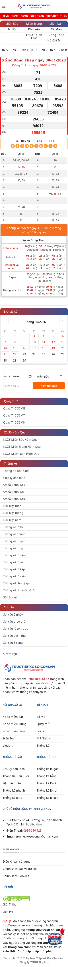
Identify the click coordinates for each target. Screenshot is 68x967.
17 (34, 348)
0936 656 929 (32, 830)
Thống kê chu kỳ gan (17, 583)
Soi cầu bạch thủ (14, 636)
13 (62, 342)
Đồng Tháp (56, 35)
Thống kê (10, 464)
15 (14, 348)
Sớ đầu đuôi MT (13, 492)
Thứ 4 (24, 50)
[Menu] (3, 6)
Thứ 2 (5, 50)
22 (14, 354)
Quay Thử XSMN (14, 422)
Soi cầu (9, 607)
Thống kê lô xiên (14, 576)
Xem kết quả (49, 385)
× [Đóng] (62, 931)
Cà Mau (56, 29)
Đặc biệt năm (12, 520)
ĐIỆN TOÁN (37, 15)
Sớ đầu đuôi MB (14, 485)
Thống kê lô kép (14, 569)
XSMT (15, 15)
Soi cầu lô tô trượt (15, 629)
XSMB (6, 15)
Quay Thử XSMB (14, 408)
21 (5, 354)
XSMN (24, 15)
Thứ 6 (43, 50)
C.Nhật (63, 50)
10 (34, 342)
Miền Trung (34, 24)
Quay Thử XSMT (14, 415)
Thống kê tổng (13, 548)
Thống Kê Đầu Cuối (16, 471)
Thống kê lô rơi (13, 562)
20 (62, 348)
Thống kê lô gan (14, 541)
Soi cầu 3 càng (13, 643)
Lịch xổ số (11, 312)
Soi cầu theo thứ (14, 622)
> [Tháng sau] (62, 320)
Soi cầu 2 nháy (13, 614)
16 (24, 348)
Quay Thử (11, 401)
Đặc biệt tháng (13, 513)
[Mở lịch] (30, 376)
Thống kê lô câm (14, 555)
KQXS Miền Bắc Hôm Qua (20, 440)
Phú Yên (34, 29)
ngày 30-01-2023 (43, 65)
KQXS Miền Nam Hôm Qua (21, 454)
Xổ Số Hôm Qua (15, 432)
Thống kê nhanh (14, 534)
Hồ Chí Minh (56, 40)
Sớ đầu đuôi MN (14, 499)
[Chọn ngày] (18, 376)
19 (53, 348)
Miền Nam (56, 24)
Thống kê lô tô (13, 527)
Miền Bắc (11, 24)
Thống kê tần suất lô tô (19, 590)
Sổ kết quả (10, 597)
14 (5, 348)
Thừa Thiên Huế (34, 35)
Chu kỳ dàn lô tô (14, 478)
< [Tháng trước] (6, 320)
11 (43, 342)
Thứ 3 (14, 50)
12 (53, 342)
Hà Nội (12, 29)
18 (43, 348)
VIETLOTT (52, 15)
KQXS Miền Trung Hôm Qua (22, 447)
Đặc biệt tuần (12, 506)
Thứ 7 (53, 50)
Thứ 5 (34, 50)
